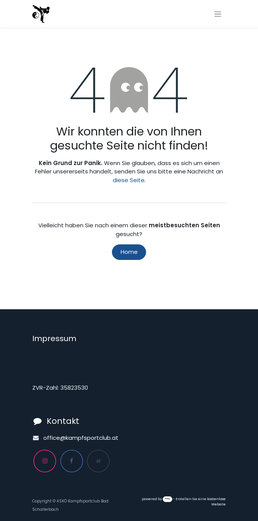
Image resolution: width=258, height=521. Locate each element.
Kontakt (63, 421)
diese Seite (129, 180)
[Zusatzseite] (98, 461)
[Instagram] (44, 461)
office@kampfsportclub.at (80, 438)
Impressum (54, 338)
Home (129, 252)
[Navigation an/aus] (218, 14)
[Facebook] (71, 461)
